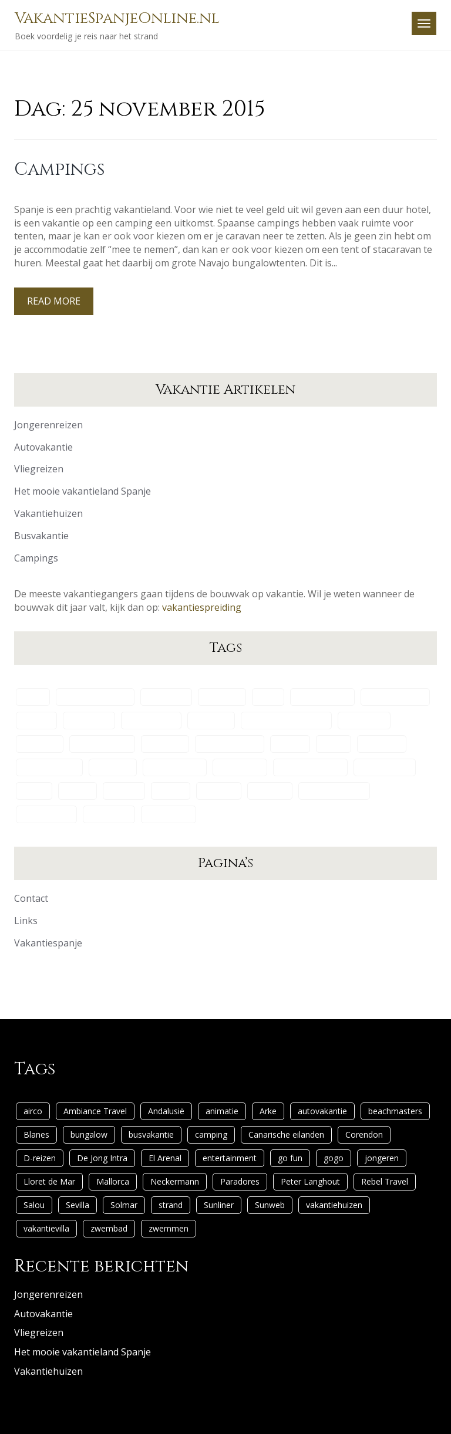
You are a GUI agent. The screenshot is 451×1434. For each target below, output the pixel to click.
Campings (59, 169)
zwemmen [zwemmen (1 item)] (169, 814)
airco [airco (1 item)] (32, 696)
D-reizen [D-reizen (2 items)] (39, 743)
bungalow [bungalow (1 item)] (88, 720)
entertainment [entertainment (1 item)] (230, 743)
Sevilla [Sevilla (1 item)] (77, 790)
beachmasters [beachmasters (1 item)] (395, 696)
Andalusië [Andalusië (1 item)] (166, 696)
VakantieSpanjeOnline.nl (117, 18)
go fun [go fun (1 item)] (290, 743)
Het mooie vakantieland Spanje (82, 491)
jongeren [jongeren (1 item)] (382, 743)
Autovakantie (43, 447)
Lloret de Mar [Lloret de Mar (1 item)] (49, 767)
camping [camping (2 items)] (211, 720)
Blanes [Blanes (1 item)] (36, 720)
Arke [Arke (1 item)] (268, 696)
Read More (53, 301)
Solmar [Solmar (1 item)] (123, 790)
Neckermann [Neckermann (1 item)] (174, 767)
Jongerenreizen (48, 424)
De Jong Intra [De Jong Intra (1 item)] (102, 743)
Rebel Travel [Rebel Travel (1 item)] (384, 767)
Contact (31, 898)
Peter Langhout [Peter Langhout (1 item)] (310, 767)
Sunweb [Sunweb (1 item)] (270, 790)
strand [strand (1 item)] (171, 790)
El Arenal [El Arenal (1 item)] (165, 743)
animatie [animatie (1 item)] (222, 696)
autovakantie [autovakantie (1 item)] (322, 696)
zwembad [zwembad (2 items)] (108, 814)
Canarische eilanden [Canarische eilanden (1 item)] (286, 720)
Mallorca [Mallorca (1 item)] (112, 767)
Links (26, 920)
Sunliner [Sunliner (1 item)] (219, 790)
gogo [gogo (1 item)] (334, 743)
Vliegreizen (38, 468)
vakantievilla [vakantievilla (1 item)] (46, 814)
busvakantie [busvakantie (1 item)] (151, 720)
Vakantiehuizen (48, 513)
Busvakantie (41, 535)
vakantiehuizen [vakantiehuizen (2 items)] (334, 790)
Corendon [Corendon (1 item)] (364, 720)
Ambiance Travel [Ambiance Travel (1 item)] (95, 696)
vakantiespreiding (201, 607)
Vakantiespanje (48, 942)
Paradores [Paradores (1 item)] (240, 767)
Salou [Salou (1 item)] (34, 790)
